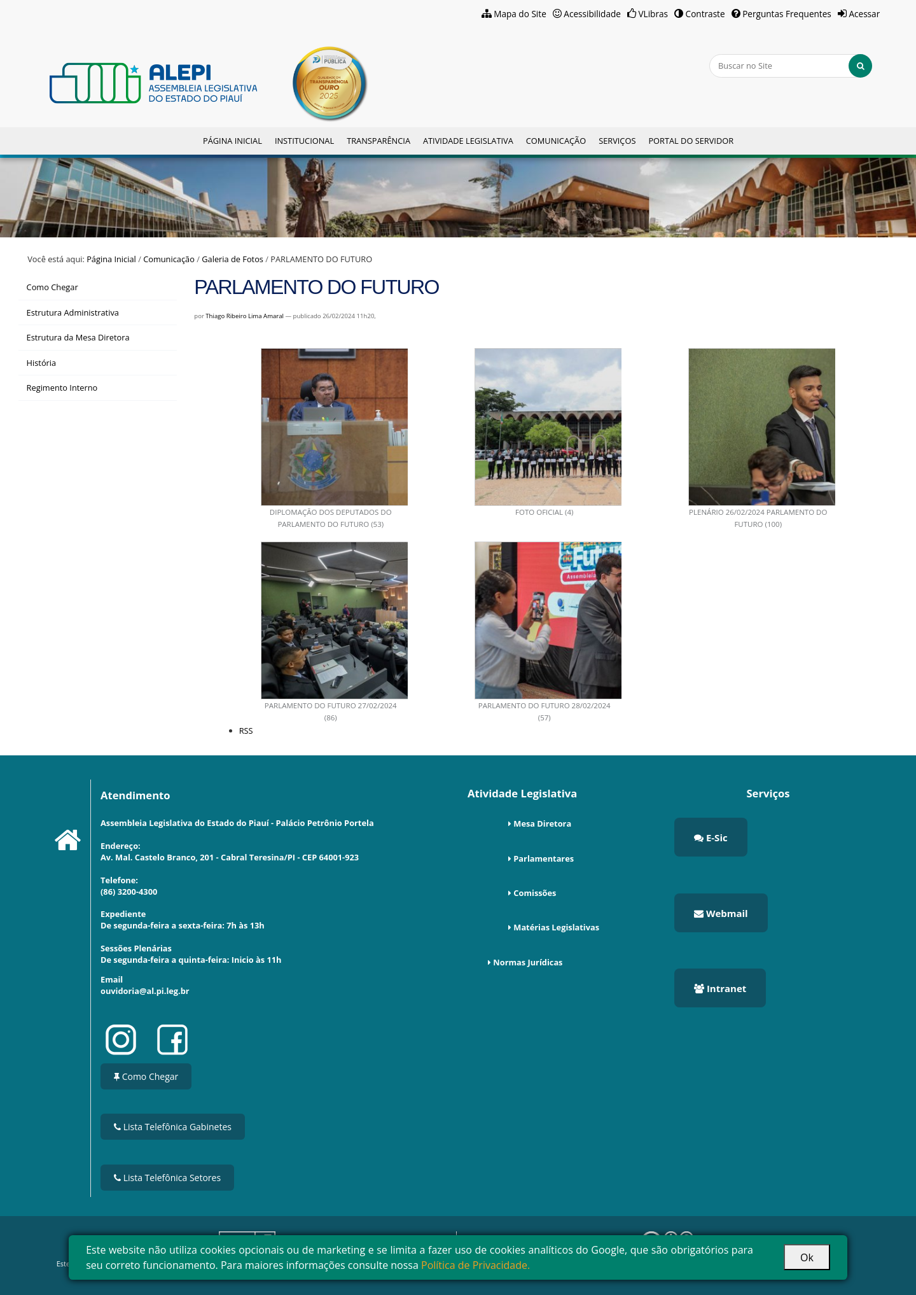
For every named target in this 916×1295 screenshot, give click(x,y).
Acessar (864, 14)
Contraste (705, 14)
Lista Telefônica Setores (167, 1178)
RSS (246, 730)
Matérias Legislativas (556, 927)
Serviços (617, 140)
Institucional (304, 140)
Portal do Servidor (690, 140)
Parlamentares (543, 858)
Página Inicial (232, 140)
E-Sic (711, 837)
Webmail (721, 913)
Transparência (378, 140)
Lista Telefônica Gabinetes (173, 1127)
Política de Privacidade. (475, 1265)
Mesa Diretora (542, 823)
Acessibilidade (592, 14)
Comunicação (556, 140)
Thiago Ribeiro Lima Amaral (244, 316)
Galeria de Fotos (232, 259)
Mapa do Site (520, 14)
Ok (807, 1257)
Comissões (534, 893)
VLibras (653, 14)
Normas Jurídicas (527, 962)
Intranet (720, 988)
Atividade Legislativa (468, 140)
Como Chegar (146, 1076)
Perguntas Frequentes (786, 14)
